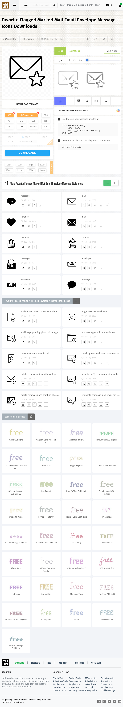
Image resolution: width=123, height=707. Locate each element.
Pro (96, 101)
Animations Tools (60, 681)
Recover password (77, 690)
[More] (46, 205)
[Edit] (29, 205)
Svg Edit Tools (75, 678)
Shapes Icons (74, 687)
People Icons (74, 684)
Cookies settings (108, 690)
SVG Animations (27, 115)
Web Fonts (19, 663)
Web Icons (62, 663)
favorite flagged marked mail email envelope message (101, 374)
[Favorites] (34, 205)
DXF (9, 127)
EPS (21, 121)
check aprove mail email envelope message (101, 353)
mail (84, 196)
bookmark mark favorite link (35, 353)
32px (20, 165)
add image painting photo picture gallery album (41, 332)
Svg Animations (75, 681)
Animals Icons (91, 681)
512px (20, 170)
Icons (70, 5)
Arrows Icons (106, 681)
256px (9, 170)
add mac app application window (98, 332)
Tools (98, 5)
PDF (9, 121)
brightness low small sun (94, 311)
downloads (27, 152)
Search (54, 5)
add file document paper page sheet (39, 311)
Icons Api (89, 687)
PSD (45, 121)
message (25, 196)
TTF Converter (91, 678)
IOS (45, 127)
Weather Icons (59, 684)
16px (9, 165)
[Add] (23, 205)
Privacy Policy (91, 690)
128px (42, 165)
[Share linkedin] (118, 39)
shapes (30, 39)
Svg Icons (6, 5)
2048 (42, 170)
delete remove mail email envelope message (41, 374)
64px (31, 165)
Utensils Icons (59, 687)
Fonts (63, 5)
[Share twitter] (103, 39)
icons (26, 5)
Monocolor (10, 39)
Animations (80, 5)
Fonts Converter (108, 678)
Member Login (107, 687)
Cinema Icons (106, 684)
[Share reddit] (95, 39)
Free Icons (35, 663)
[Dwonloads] (40, 205)
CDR (33, 121)
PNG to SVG (58, 678)
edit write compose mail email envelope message (101, 395)
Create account (59, 690)
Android (33, 127)
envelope (86, 258)
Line (21, 127)
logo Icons (79, 663)
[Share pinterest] (111, 39)
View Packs (112, 51)
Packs (90, 5)
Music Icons (96, 663)
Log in (109, 5)
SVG (9, 115)
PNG (46, 115)
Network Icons (91, 684)
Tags (49, 663)
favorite (25, 216)
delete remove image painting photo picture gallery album (41, 395)
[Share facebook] (88, 39)
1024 (31, 170)
